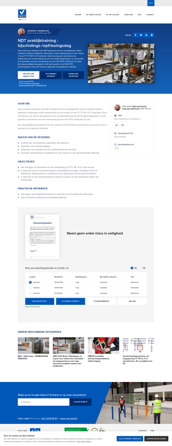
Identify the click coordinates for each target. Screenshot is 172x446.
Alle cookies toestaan (130, 439)
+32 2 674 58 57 (49, 418)
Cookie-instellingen (156, 439)
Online (78, 15)
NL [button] (151, 3)
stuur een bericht (68, 418)
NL (116, 125)
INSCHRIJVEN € (39, 301)
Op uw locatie (112, 15)
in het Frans (35, 83)
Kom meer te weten (84, 441)
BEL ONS (132, 301)
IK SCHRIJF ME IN (80, 402)
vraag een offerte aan (130, 109)
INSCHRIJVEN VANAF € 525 (28, 75)
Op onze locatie (93, 15)
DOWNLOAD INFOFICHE (73, 75)
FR (123, 125)
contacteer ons (41, 85)
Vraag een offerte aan (26, 85)
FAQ (139, 15)
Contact (150, 15)
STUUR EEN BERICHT (101, 301)
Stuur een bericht (139, 106)
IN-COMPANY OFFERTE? (51, 75)
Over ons (128, 15)
